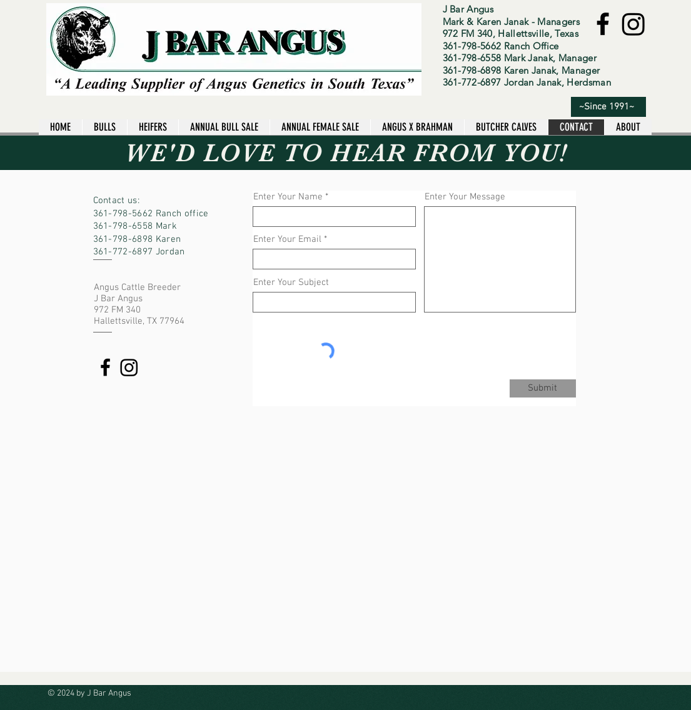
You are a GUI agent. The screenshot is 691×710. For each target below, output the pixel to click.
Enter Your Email (287, 239)
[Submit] (543, 388)
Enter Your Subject (291, 283)
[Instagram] (633, 24)
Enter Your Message (465, 197)
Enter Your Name (288, 197)
